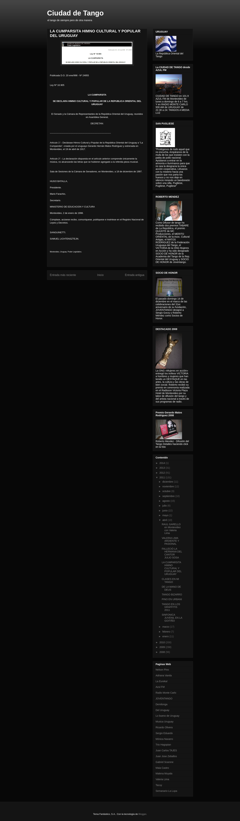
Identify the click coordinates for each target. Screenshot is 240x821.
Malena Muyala (164, 773)
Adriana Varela (164, 675)
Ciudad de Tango (75, 13)
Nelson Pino (162, 669)
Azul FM (160, 686)
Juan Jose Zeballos (166, 756)
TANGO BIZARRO (172, 594)
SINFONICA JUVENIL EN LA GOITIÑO (172, 617)
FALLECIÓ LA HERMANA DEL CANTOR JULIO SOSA (172, 553)
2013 (162, 467)
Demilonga (161, 704)
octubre (166, 491)
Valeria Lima (162, 779)
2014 (162, 463)
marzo (166, 626)
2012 (162, 472)
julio (164, 505)
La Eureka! (162, 681)
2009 (162, 647)
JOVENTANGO (164, 698)
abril (165, 520)
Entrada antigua (134, 274)
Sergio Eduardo (164, 733)
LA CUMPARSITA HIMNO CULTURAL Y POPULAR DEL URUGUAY (172, 568)
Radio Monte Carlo (166, 692)
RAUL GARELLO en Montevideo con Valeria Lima (171, 528)
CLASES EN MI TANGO (170, 580)
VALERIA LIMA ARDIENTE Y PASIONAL (170, 541)
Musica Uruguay (164, 721)
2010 (162, 642)
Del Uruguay (162, 710)
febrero (166, 631)
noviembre (168, 486)
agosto (166, 500)
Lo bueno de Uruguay (167, 715)
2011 (162, 477)
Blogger (142, 814)
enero (165, 636)
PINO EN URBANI (172, 599)
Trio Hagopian (163, 744)
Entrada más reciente (63, 274)
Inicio (100, 274)
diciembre (168, 481)
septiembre (168, 496)
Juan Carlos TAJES (166, 750)
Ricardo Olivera (164, 727)
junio (165, 510)
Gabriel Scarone (164, 762)
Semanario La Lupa (166, 790)
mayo (165, 515)
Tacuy (159, 785)
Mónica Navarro (164, 739)
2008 (162, 652)
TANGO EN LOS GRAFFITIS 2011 (171, 607)
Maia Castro (162, 767)
